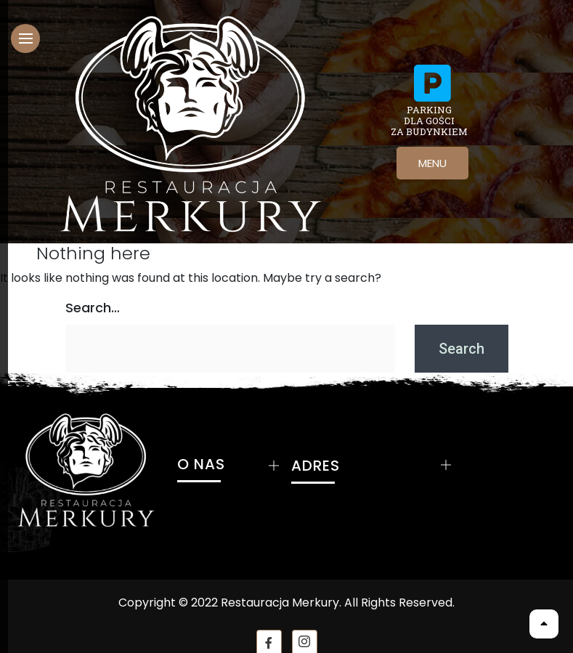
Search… (92, 308)
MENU (432, 163)
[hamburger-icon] (25, 38)
